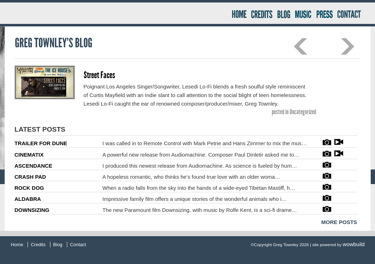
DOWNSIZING (32, 210)
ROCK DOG (29, 188)
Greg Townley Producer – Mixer (120, 13)
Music (302, 13)
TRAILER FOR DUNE (41, 143)
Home (238, 13)
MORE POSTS (339, 222)
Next (347, 46)
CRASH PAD (30, 177)
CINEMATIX (29, 155)
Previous (300, 46)
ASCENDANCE (34, 166)
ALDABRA (28, 199)
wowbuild (354, 244)
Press (324, 13)
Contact (352, 13)
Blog (283, 13)
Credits (262, 13)
